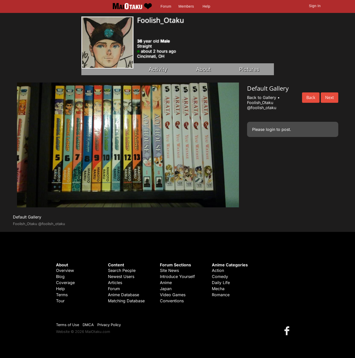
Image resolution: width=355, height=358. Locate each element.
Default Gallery (27, 217)
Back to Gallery (261, 97)
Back (310, 97)
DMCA (88, 325)
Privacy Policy (109, 325)
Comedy (220, 276)
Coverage (65, 282)
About (203, 69)
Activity (158, 69)
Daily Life (221, 282)
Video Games (172, 294)
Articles (115, 282)
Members (186, 6)
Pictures (249, 69)
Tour (60, 300)
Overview (65, 270)
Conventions (172, 300)
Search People (122, 270)
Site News (169, 270)
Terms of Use (67, 325)
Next (329, 97)
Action (218, 270)
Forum (166, 6)
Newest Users (121, 276)
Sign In (315, 6)
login (270, 129)
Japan (166, 288)
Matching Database (126, 300)
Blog (60, 276)
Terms (62, 294)
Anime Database (123, 294)
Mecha (218, 288)
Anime (166, 282)
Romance (221, 294)
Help (206, 6)
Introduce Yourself (177, 276)
